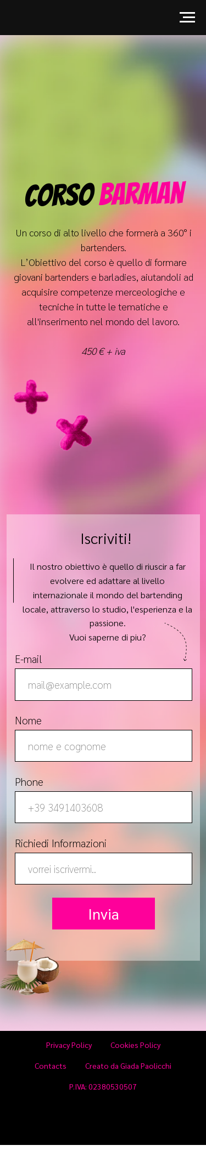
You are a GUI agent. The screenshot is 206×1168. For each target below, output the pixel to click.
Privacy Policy (69, 1045)
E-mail (28, 658)
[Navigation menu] (187, 17)
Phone (29, 781)
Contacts (50, 1065)
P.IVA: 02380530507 (103, 1086)
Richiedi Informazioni (61, 842)
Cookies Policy (135, 1045)
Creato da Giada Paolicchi (128, 1065)
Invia (103, 913)
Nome (28, 720)
